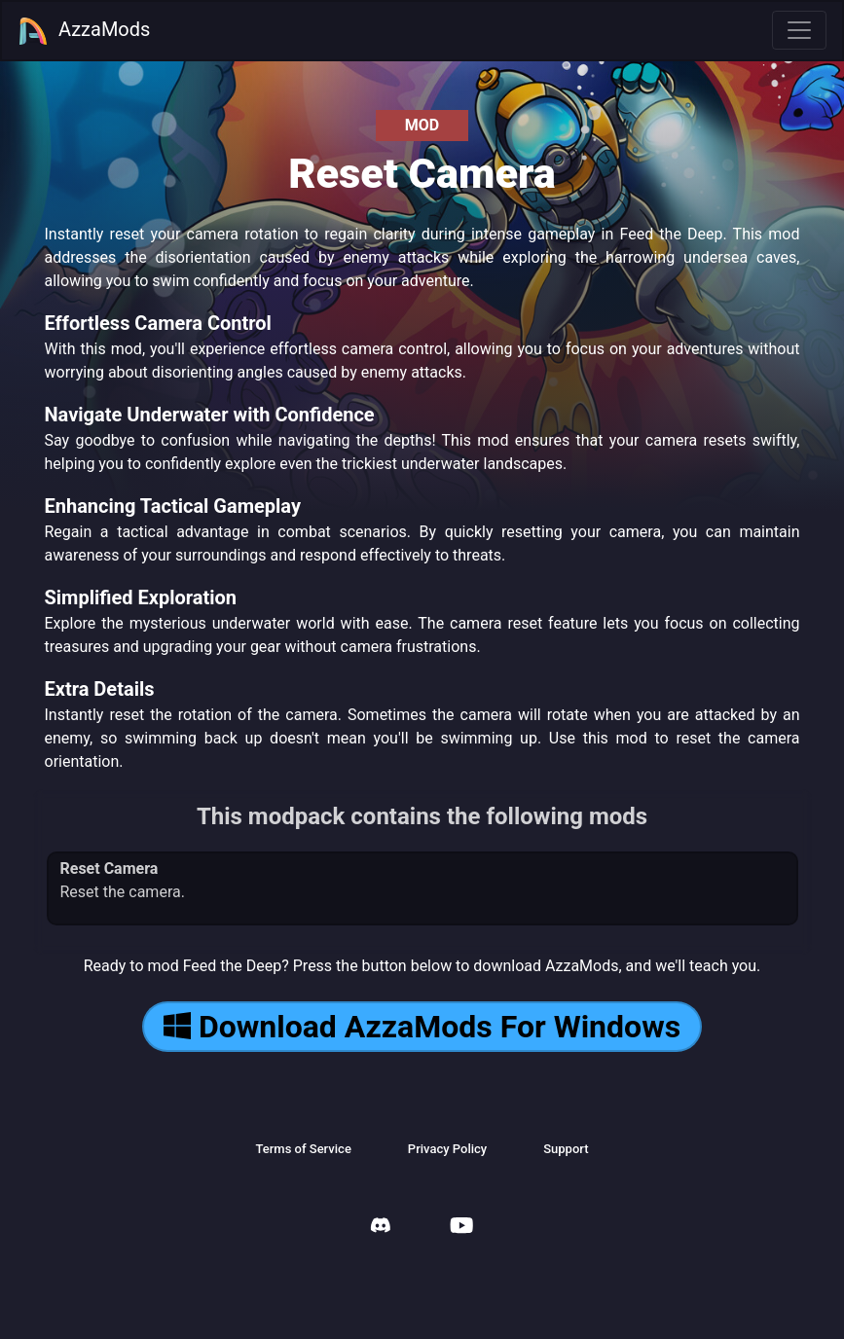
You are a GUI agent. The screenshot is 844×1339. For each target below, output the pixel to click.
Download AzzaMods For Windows (422, 1026)
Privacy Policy (447, 1148)
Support (565, 1148)
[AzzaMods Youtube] (461, 1227)
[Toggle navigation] (799, 30)
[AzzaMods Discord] (380, 1227)
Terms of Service (302, 1148)
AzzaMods (84, 31)
